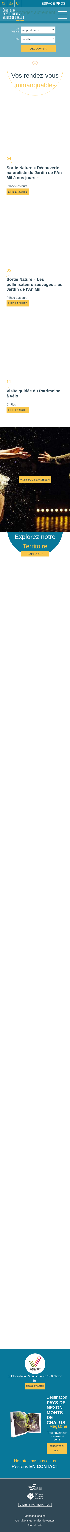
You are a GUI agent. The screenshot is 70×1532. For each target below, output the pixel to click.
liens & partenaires (35, 1504)
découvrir (38, 48)
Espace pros (53, 3)
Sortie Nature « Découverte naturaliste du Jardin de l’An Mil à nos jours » (34, 172)
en (17, 39)
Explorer (35, 553)
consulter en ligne (57, 1448)
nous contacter (35, 1386)
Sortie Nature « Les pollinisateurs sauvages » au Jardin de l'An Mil (35, 284)
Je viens (15, 30)
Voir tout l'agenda (35, 479)
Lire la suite (17, 191)
